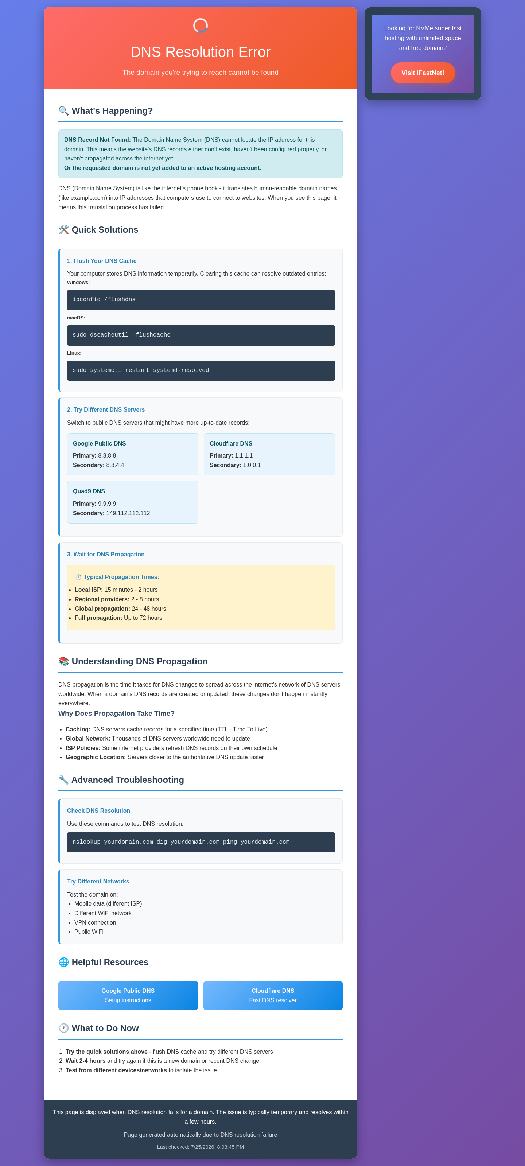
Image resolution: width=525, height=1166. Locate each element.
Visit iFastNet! (423, 73)
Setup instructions (128, 995)
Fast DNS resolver (273, 995)
